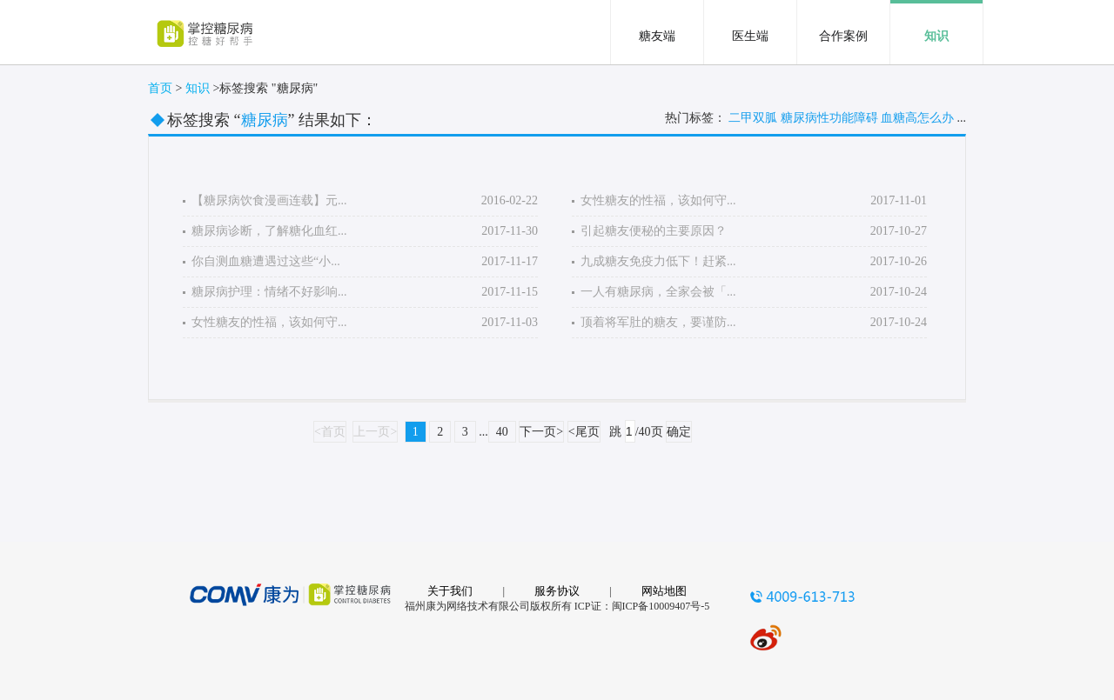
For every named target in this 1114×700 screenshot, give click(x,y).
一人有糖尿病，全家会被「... (658, 291)
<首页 (330, 431)
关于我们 (450, 590)
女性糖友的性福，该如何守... (269, 322)
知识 (936, 36)
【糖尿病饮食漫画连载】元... (269, 200)
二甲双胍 (752, 117)
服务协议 (557, 590)
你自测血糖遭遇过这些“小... (265, 261)
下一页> (541, 431)
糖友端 (657, 36)
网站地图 (664, 590)
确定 (679, 431)
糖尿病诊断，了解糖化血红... (269, 230)
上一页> (375, 431)
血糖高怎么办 (917, 117)
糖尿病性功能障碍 (829, 117)
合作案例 (843, 36)
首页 (160, 88)
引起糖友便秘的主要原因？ (653, 230)
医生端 (750, 36)
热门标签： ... (816, 118)
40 (502, 431)
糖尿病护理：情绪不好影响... (269, 291)
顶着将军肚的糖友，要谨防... (658, 322)
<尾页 (584, 431)
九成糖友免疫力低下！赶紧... (658, 261)
